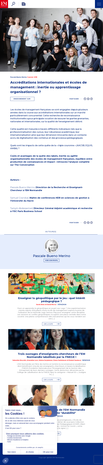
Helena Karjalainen (46, 360)
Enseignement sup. (22, 99)
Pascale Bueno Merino (18, 77)
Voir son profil (51, 260)
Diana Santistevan (59, 360)
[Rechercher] (13, 4)
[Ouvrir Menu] (99, 4)
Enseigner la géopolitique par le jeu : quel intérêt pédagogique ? (51, 300)
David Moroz (51, 304)
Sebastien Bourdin (19, 360)
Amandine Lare (32, 360)
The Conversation (24, 165)
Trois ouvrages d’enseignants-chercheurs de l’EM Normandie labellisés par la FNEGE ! (51, 355)
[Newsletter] (23, 4)
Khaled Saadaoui (75, 360)
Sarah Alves (40, 304)
